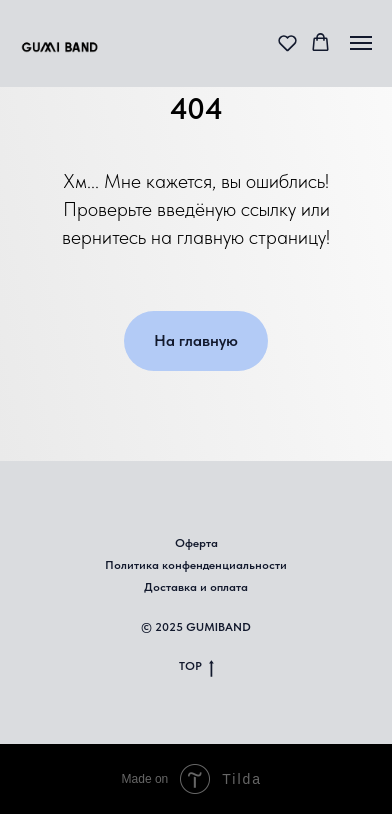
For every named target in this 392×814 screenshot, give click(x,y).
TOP (196, 666)
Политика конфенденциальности (196, 565)
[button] (287, 42)
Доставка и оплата (196, 587)
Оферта (196, 543)
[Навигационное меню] (361, 43)
